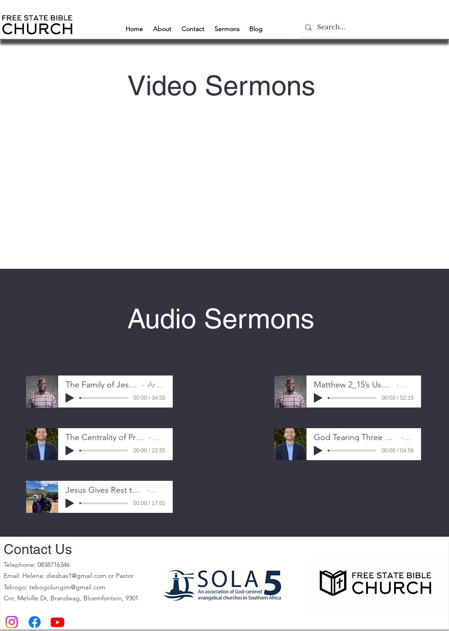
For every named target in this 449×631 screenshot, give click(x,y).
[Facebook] (35, 622)
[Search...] (369, 27)
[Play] (70, 398)
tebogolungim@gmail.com (67, 587)
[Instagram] (12, 622)
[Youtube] (57, 622)
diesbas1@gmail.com (76, 575)
